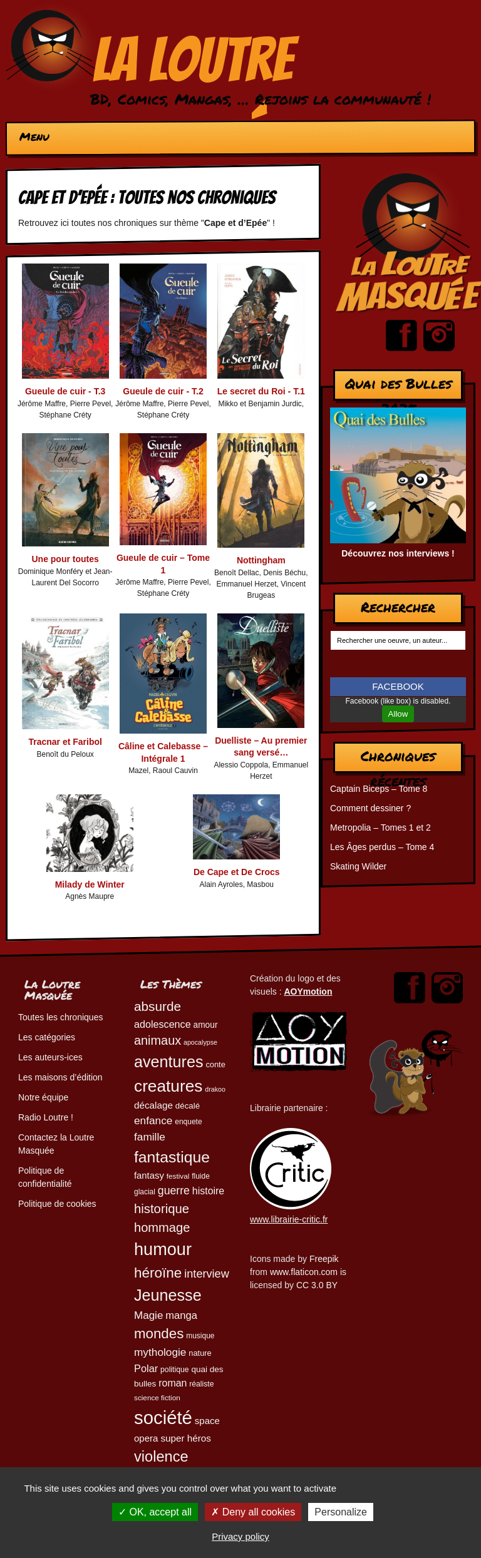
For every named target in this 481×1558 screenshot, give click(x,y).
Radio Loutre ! (45, 1117)
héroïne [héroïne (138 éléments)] (158, 1273)
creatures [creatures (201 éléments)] (168, 1086)
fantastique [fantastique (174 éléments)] (172, 1157)
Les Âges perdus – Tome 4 (382, 847)
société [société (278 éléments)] (163, 1417)
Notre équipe (43, 1097)
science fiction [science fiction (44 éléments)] (157, 1397)
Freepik (324, 1259)
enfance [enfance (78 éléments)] (153, 1120)
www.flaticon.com (304, 1272)
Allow (398, 714)
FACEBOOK (398, 686)
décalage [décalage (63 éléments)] (153, 1105)
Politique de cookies (57, 1204)
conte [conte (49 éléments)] (215, 1064)
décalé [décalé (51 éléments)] (187, 1105)
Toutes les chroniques (60, 1017)
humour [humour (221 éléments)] (163, 1249)
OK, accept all (155, 1512)
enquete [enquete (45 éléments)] (188, 1121)
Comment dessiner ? (370, 808)
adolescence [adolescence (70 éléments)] (162, 1024)
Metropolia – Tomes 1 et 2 (380, 828)
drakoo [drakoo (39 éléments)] (215, 1089)
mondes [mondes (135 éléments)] (159, 1333)
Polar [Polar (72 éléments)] (146, 1368)
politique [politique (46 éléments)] (174, 1369)
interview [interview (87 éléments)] (206, 1274)
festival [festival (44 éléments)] (178, 1176)
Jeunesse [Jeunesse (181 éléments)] (168, 1295)
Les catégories (46, 1037)
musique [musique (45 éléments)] (200, 1335)
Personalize (340, 1512)
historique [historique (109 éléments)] (161, 1209)
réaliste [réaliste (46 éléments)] (201, 1384)
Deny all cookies (253, 1512)
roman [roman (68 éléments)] (172, 1383)
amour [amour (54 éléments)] (206, 1025)
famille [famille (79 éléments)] (149, 1136)
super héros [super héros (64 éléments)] (185, 1438)
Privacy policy (240, 1536)
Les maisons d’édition (60, 1077)
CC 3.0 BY (317, 1285)
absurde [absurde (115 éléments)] (157, 1006)
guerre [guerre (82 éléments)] (174, 1190)
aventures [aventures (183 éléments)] (168, 1061)
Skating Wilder (358, 866)
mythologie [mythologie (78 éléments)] (160, 1352)
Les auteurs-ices (50, 1057)
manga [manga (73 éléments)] (181, 1315)
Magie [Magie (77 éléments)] (148, 1315)
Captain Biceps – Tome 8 (378, 789)
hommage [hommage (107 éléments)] (162, 1227)
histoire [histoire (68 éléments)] (208, 1191)
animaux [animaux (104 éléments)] (157, 1040)
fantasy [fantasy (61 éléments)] (149, 1176)
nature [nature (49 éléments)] (200, 1353)
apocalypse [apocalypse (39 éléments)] (200, 1042)
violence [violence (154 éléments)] (161, 1456)
